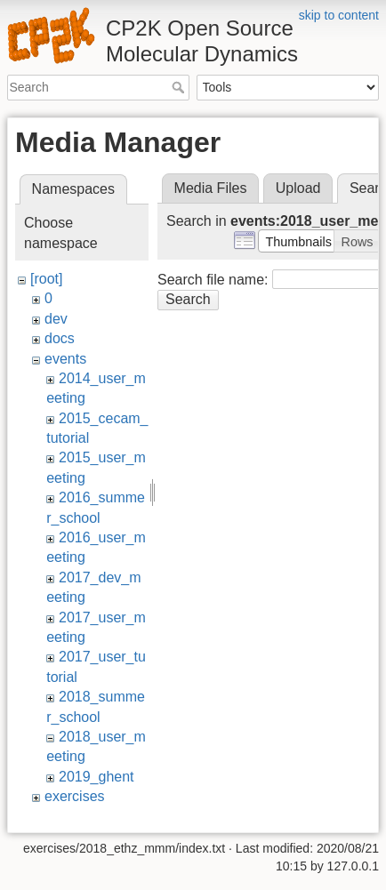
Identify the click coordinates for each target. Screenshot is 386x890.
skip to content (339, 15)
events (65, 358)
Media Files (210, 188)
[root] (46, 278)
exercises (74, 796)
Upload (298, 188)
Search (180, 87)
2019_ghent (96, 776)
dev (56, 318)
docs (59, 338)
